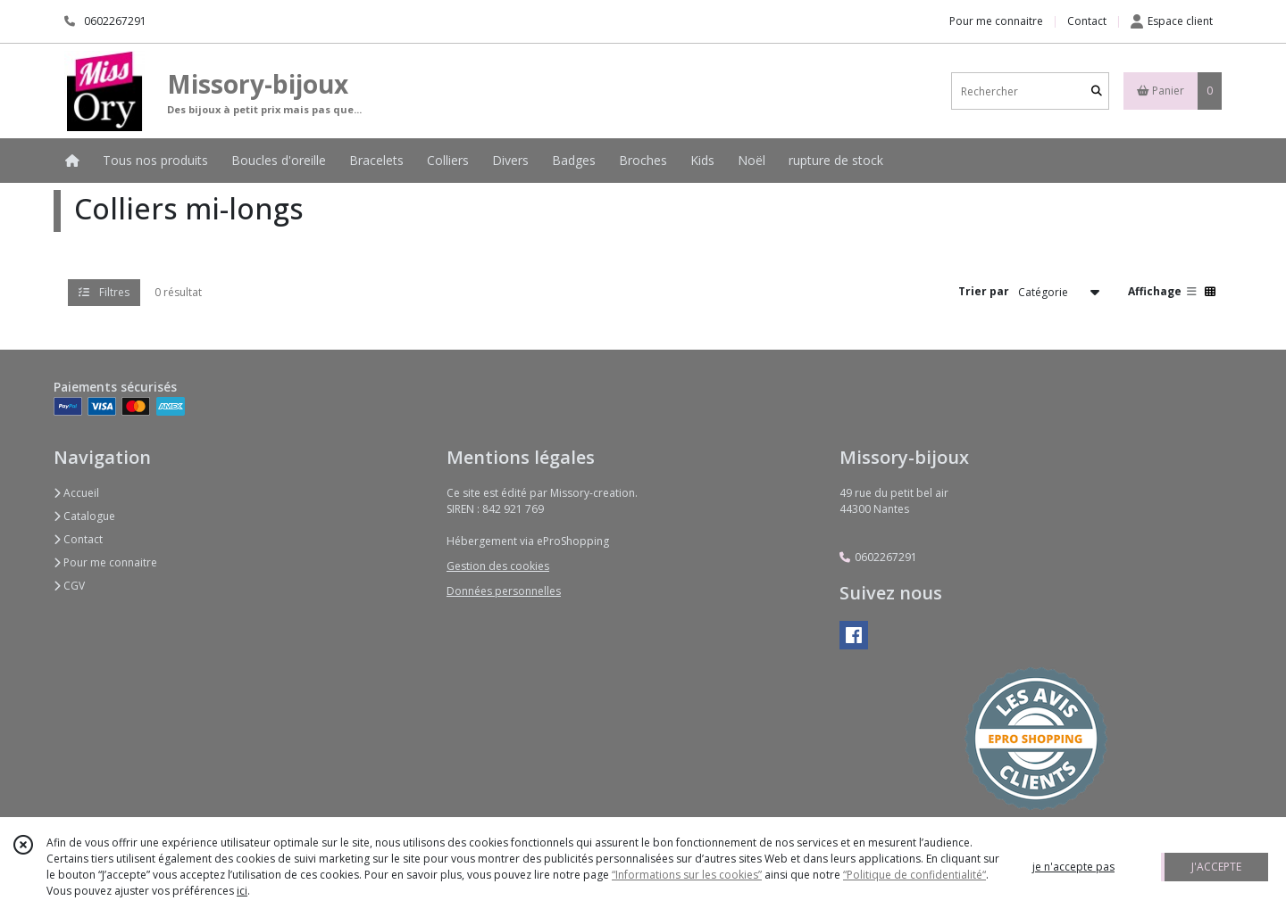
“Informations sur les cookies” (687, 874)
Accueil (76, 492)
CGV (69, 585)
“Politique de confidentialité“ (914, 874)
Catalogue (84, 516)
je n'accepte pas (1073, 866)
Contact (1086, 21)
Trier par (983, 291)
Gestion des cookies (498, 566)
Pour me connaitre (105, 562)
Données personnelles (504, 591)
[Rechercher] (1096, 91)
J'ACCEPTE (1216, 866)
